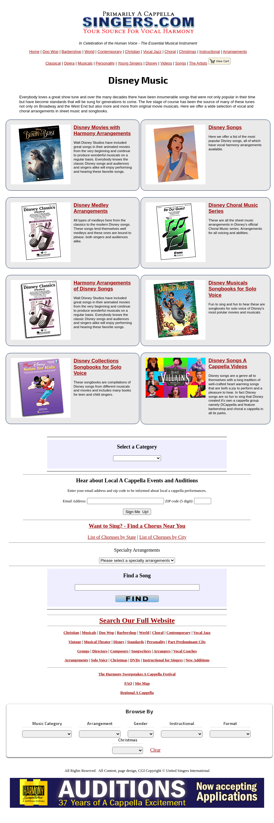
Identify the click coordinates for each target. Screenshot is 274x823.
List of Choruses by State (112, 537)
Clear (155, 749)
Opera (69, 63)
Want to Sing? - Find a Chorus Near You (137, 526)
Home (34, 51)
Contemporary (110, 51)
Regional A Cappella (137, 693)
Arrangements (235, 51)
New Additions (197, 660)
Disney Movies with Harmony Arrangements (102, 130)
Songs (180, 63)
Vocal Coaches (185, 651)
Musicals (85, 63)
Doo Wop (50, 51)
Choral (170, 51)
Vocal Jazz (152, 51)
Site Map (142, 683)
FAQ (128, 683)
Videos (166, 63)
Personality (105, 63)
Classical (53, 63)
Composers (119, 651)
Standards (135, 642)
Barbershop (71, 51)
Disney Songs (225, 127)
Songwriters (141, 651)
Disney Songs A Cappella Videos (227, 363)
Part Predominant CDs (187, 642)
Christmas (187, 51)
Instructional (209, 51)
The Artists (198, 63)
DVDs (135, 660)
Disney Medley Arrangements (91, 208)
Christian (132, 51)
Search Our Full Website (137, 620)
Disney (151, 63)
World (89, 51)
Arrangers (162, 651)
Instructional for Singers (163, 660)
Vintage (74, 642)
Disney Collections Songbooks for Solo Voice (97, 367)
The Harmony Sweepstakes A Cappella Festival (137, 674)
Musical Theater (97, 642)
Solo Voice (99, 660)
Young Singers (130, 63)
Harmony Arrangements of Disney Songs (102, 286)
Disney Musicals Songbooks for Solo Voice (232, 289)
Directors (99, 651)
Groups (83, 651)
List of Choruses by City (162, 537)
